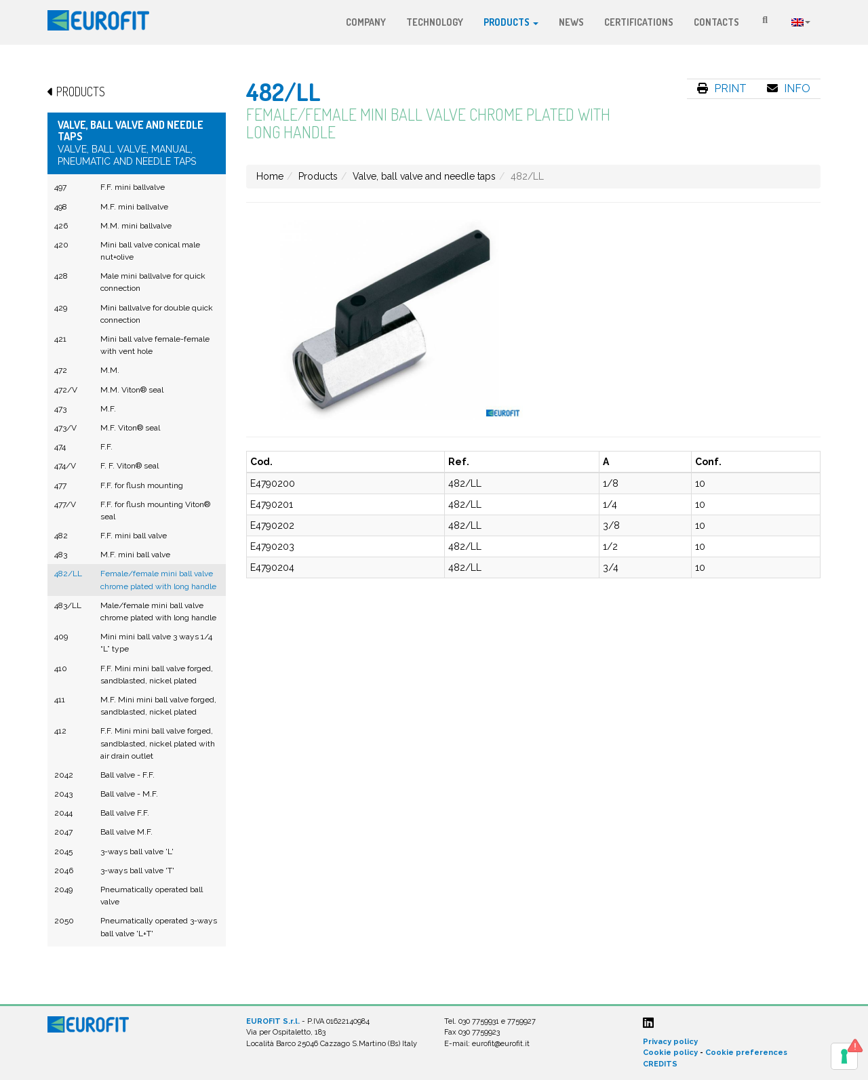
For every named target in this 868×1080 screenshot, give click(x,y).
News (571, 22)
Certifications (638, 22)
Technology (434, 22)
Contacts (716, 22)
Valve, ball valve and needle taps (424, 176)
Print (722, 88)
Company (366, 22)
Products (511, 22)
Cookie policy (670, 1052)
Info (788, 88)
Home (269, 176)
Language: (800, 22)
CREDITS (660, 1064)
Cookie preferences (746, 1052)
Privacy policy (670, 1041)
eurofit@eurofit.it (501, 1043)
